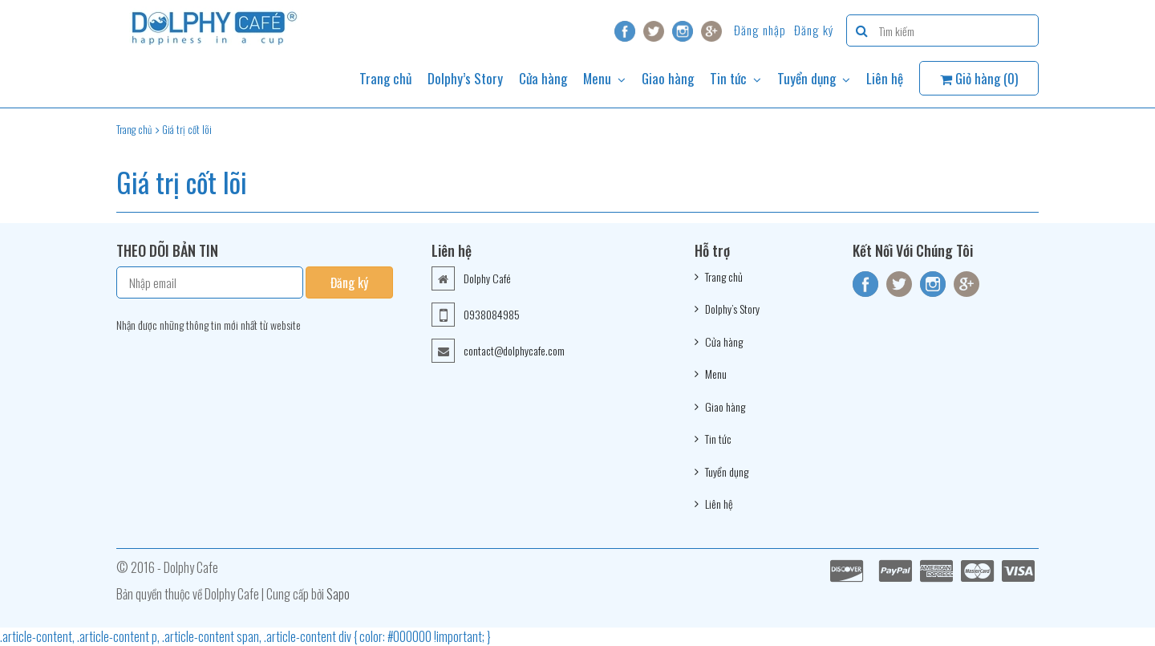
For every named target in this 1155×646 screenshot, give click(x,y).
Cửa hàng (543, 78)
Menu (604, 78)
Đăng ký (814, 30)
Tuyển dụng (813, 78)
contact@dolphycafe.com (514, 350)
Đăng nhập (760, 30)
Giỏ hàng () (979, 78)
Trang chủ (385, 78)
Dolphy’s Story (465, 78)
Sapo (338, 593)
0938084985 (492, 314)
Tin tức (735, 78)
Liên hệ (884, 78)
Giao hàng (668, 78)
